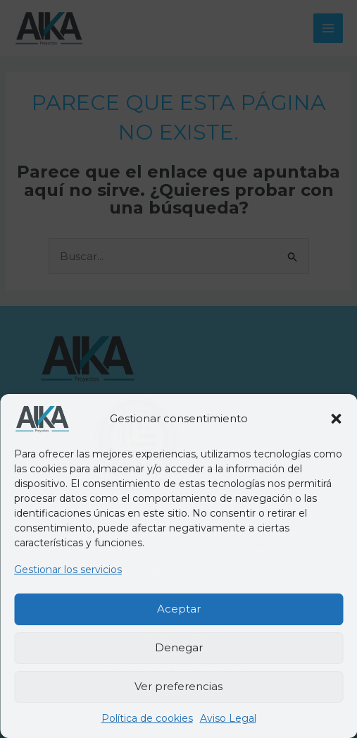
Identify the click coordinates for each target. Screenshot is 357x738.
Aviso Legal (228, 718)
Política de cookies (147, 718)
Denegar (179, 647)
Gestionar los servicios (68, 569)
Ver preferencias (178, 686)
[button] (336, 419)
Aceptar (179, 608)
